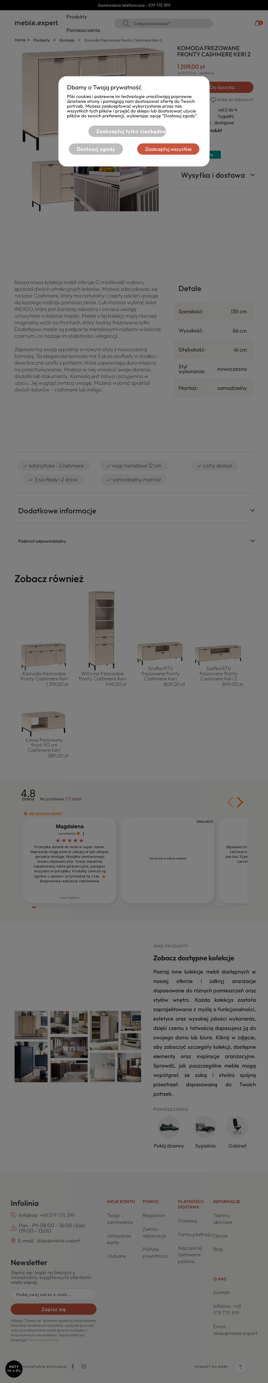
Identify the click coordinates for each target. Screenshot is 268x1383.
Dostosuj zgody (96, 149)
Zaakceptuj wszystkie (168, 149)
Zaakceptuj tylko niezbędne (131, 131)
